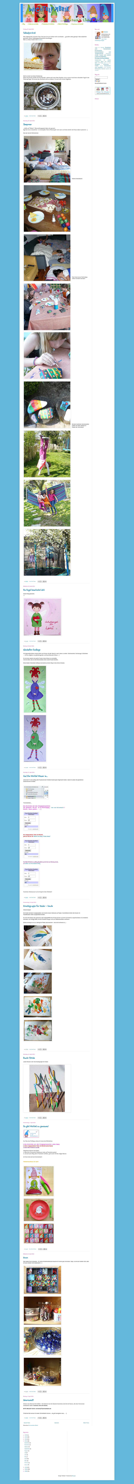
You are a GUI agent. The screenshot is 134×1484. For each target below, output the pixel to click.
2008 (26, 1471)
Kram (25, 1257)
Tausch (104, 67)
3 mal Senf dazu (32, 897)
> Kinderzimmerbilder (33, 24)
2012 (26, 1439)
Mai (25, 1456)
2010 (26, 1467)
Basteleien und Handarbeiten (103, 48)
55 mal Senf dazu (32, 1248)
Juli (25, 1452)
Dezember (26, 1442)
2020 (26, 1435)
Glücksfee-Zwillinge (31, 649)
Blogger (73, 1475)
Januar (26, 1464)
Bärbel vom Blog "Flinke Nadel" (42, 836)
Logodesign (97, 61)
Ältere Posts (86, 1422)
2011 (26, 1441)
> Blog (23, 24)
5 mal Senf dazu (32, 1117)
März (25, 1460)
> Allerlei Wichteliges (62, 24)
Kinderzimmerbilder (102, 58)
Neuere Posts (27, 1422)
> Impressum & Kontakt (77, 24)
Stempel (101, 65)
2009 (26, 1469)
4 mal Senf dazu (32, 581)
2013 (26, 1437)
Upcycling (109, 67)
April (25, 1458)
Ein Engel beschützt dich (34, 590)
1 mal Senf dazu (32, 641)
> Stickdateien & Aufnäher (47, 24)
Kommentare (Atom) (33, 1425)
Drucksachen (98, 50)
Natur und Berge (99, 62)
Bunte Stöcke (29, 1058)
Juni (25, 1454)
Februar (26, 1462)
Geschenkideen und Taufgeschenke (103, 52)
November (26, 1444)
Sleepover (27, 124)
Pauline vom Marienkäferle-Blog (32, 863)
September (27, 1448)
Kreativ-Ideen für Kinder (103, 60)
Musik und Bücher (106, 61)
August (26, 1450)
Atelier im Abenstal (99, 47)
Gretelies (40, 39)
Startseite (56, 1422)
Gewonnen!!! (28, 1400)
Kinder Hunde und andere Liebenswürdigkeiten (103, 55)
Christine (105, 31)
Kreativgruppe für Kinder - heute (38, 906)
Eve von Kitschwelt (57, 807)
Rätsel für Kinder (107, 62)
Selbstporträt (29, 33)
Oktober (26, 1446)
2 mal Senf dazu (32, 115)
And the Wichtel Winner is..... (35, 776)
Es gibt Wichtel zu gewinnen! (35, 1126)
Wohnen (103, 68)
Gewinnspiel (108, 53)
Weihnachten (98, 68)
